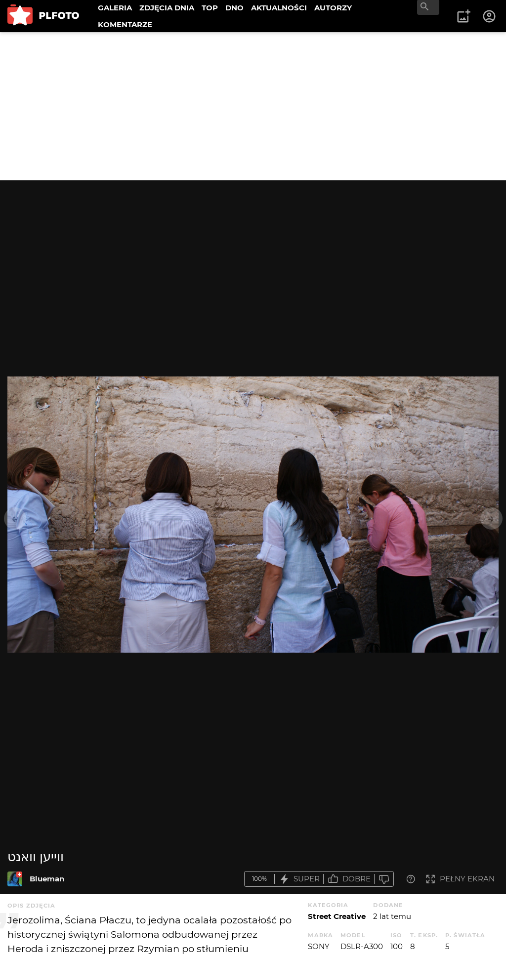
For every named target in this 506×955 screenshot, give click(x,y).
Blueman (47, 878)
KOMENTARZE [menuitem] (125, 24)
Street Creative (337, 916)
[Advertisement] (253, 106)
